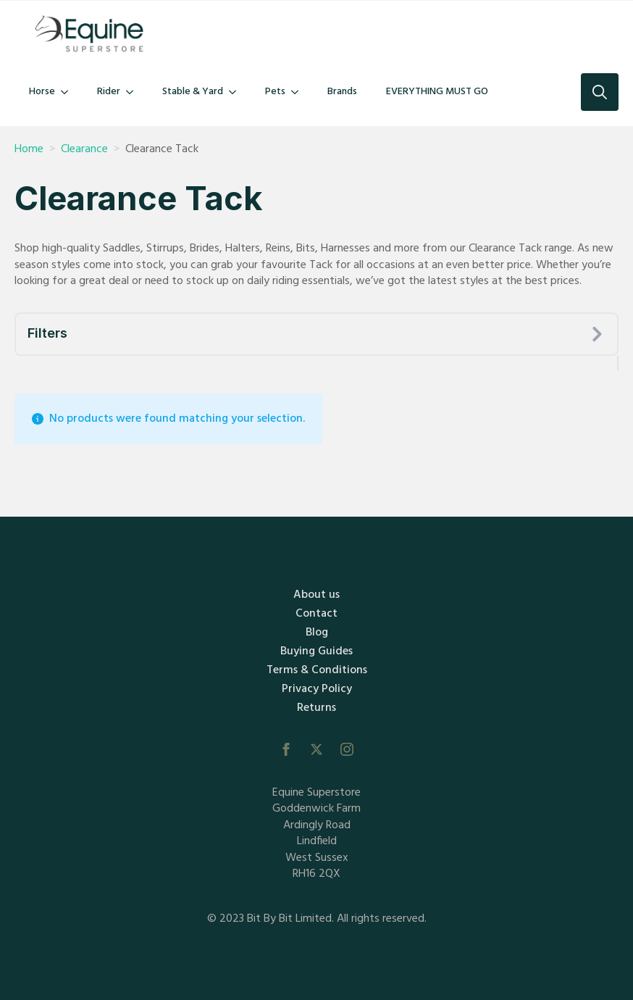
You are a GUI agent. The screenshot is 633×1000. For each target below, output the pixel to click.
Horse (42, 91)
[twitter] (316, 749)
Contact (316, 614)
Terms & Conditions (317, 670)
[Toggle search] (600, 92)
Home (28, 149)
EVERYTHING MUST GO (437, 91)
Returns (316, 708)
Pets (275, 91)
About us (316, 595)
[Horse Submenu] (69, 92)
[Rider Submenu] (134, 92)
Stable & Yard (192, 91)
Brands (342, 91)
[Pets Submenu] (299, 92)
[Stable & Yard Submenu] (237, 92)
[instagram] (347, 749)
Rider (108, 91)
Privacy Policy (317, 689)
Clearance (84, 149)
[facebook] (286, 749)
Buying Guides (316, 651)
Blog (317, 632)
